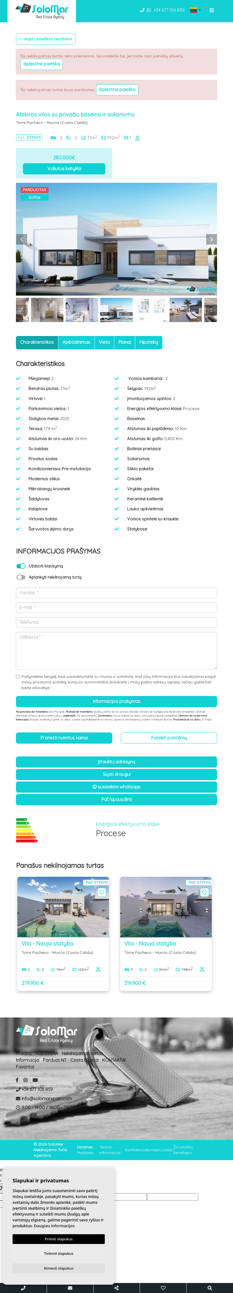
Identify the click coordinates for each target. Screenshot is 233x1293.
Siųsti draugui (116, 774)
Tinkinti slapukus (58, 1252)
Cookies (165, 1149)
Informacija (27, 1060)
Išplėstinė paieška (41, 64)
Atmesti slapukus (59, 1267)
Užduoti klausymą (46, 566)
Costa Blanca (84, 1060)
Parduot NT (54, 1060)
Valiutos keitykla (64, 168)
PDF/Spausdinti (116, 799)
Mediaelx (85, 1152)
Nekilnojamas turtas (82, 1053)
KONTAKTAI (113, 1060)
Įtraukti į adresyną (116, 761)
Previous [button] (21, 239)
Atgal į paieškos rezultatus (46, 38)
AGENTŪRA (46, 1053)
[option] (116, 239)
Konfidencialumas (141, 1149)
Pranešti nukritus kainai (64, 738)
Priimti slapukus (59, 1237)
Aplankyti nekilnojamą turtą (55, 577)
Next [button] (211, 239)
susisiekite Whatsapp (117, 787)
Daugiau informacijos (54, 1224)
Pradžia (24, 1053)
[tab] (37, 342)
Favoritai (25, 1067)
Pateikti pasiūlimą (169, 738)
